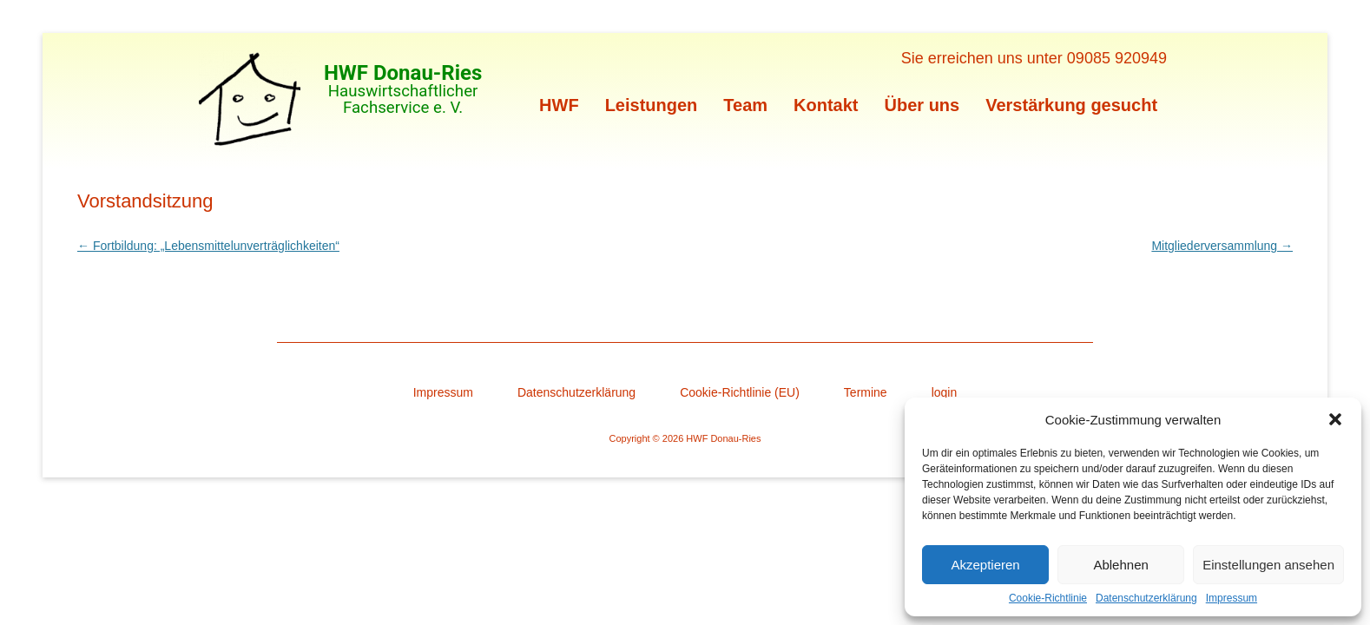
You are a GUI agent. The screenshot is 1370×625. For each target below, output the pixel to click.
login (945, 392)
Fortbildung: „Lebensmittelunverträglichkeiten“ (208, 246)
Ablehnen (1120, 564)
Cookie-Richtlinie (1048, 598)
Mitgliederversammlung (1222, 246)
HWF (559, 105)
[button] (1335, 419)
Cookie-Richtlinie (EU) (740, 392)
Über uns (922, 105)
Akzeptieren (985, 564)
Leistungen (651, 105)
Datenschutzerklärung (1146, 598)
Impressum (1231, 598)
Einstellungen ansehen (1268, 564)
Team (745, 105)
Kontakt (826, 105)
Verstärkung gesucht (1071, 105)
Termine (865, 392)
